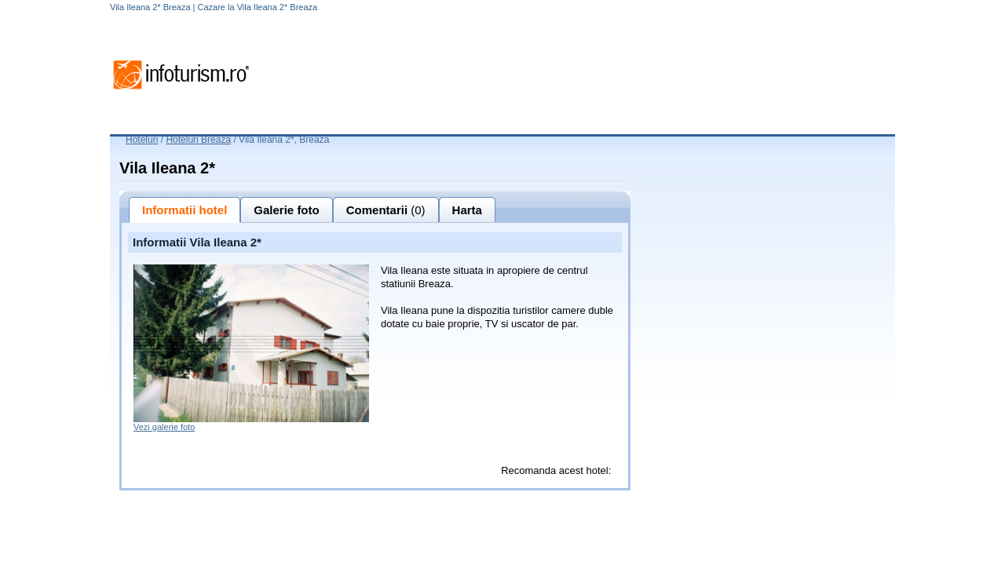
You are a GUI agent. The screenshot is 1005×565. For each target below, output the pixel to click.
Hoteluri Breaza (198, 139)
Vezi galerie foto (164, 427)
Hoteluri (142, 139)
